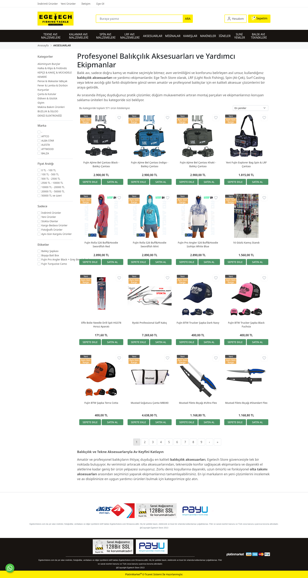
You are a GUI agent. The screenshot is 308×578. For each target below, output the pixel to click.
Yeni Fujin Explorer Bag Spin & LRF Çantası (246, 164)
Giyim (41, 102)
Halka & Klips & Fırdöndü (52, 68)
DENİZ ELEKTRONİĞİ (50, 115)
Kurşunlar (43, 89)
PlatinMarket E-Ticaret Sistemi (143, 574)
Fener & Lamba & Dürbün (53, 85)
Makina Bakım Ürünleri (51, 107)
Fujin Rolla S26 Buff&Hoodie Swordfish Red (101, 244)
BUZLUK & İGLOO (48, 111)
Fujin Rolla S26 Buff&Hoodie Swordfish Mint (149, 244)
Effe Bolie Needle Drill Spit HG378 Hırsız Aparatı (101, 324)
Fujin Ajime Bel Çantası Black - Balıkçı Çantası (101, 164)
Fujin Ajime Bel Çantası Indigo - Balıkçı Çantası (149, 164)
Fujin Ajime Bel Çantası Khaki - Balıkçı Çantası (198, 164)
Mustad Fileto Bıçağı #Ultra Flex (198, 402)
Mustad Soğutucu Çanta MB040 (150, 402)
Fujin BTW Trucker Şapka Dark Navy (198, 322)
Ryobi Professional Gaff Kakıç (149, 322)
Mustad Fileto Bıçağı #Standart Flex (246, 402)
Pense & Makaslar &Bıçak (52, 81)
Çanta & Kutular (47, 94)
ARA (187, 19)
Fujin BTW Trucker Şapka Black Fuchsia (246, 324)
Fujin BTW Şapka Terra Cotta (101, 402)
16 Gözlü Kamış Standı (246, 242)
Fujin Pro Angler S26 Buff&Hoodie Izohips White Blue (198, 244)
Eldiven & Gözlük (47, 98)
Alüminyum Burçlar (49, 64)
